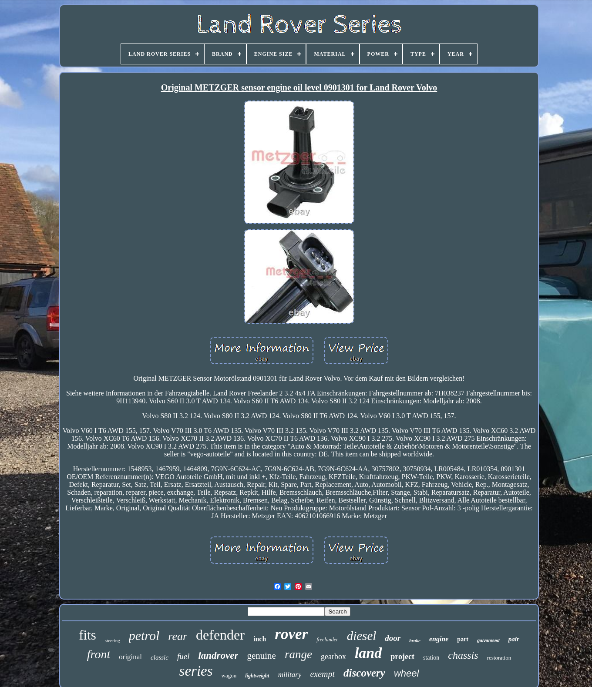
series (196, 671)
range (298, 654)
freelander (327, 640)
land (368, 653)
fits (87, 635)
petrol (144, 635)
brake (414, 640)
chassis (463, 655)
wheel (406, 673)
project (402, 656)
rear (177, 636)
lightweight (257, 676)
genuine (261, 655)
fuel (183, 656)
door (392, 638)
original (130, 657)
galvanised (488, 640)
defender (220, 635)
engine (438, 639)
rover (291, 634)
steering (112, 640)
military (290, 674)
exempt (322, 674)
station (431, 657)
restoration (499, 657)
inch (259, 639)
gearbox (333, 656)
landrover (218, 655)
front (98, 654)
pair (513, 639)
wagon (229, 675)
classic (159, 657)
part (462, 639)
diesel (362, 636)
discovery (364, 673)
